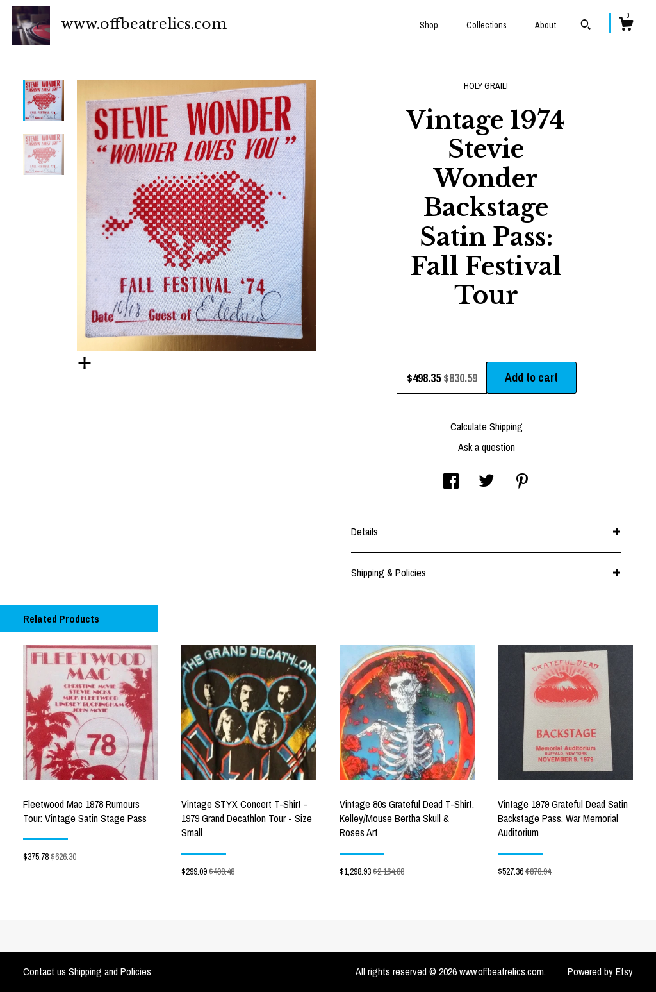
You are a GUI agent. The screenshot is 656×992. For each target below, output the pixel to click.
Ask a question (486, 447)
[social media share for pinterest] (522, 482)
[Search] (586, 26)
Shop (429, 25)
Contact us (44, 971)
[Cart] (626, 25)
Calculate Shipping (486, 426)
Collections (486, 25)
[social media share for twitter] (486, 482)
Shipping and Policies (110, 971)
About (545, 25)
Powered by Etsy (600, 971)
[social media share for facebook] (451, 482)
